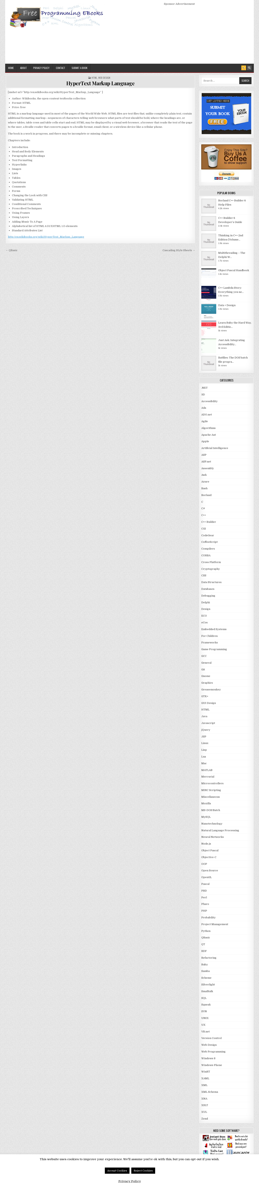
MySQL (206, 816)
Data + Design (227, 305)
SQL (203, 998)
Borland (206, 495)
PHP (204, 910)
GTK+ (204, 696)
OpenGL (206, 877)
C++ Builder (208, 521)
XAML (205, 1078)
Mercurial (207, 776)
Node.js (206, 843)
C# (203, 508)
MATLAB (206, 770)
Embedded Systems (214, 629)
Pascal (205, 883)
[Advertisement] (179, 34)
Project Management (214, 924)
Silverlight (208, 984)
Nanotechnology (211, 823)
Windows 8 (208, 1058)
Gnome (205, 676)
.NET (204, 387)
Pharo (205, 903)
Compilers (208, 548)
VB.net (205, 1031)
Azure (205, 481)
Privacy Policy (41, 68)
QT (203, 944)
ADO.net (206, 414)
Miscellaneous (210, 796)
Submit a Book (79, 68)
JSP (203, 736)
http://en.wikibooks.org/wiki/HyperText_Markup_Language (46, 236)
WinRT (205, 1071)
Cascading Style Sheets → (179, 250)
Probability (208, 917)
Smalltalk (207, 991)
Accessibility (209, 401)
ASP (203, 454)
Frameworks (209, 642)
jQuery (205, 729)
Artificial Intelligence (214, 448)
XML (204, 1085)
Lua (203, 756)
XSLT (204, 1105)
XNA (204, 1098)
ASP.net (206, 461)
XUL (204, 1111)
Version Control (211, 1038)
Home (11, 68)
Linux (204, 743)
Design (205, 608)
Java (204, 716)
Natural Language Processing (220, 830)
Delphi (205, 602)
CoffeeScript (209, 541)
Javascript (208, 723)
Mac (204, 763)
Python (205, 930)
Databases (207, 588)
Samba (205, 971)
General (206, 662)
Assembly (207, 468)
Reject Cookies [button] (143, 1170)
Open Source (209, 870)
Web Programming (213, 1051)
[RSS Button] (243, 67)
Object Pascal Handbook (233, 270)
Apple (205, 441)
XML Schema (209, 1091)
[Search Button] (249, 67)
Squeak (206, 1004)
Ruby (204, 964)
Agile (204, 421)
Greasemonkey (211, 689)
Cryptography (210, 568)
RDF (204, 951)
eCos (204, 622)
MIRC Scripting (211, 790)
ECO (204, 615)
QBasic (205, 937)
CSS (203, 575)
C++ (203, 515)
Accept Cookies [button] (117, 1170)
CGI (203, 528)
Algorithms (208, 428)
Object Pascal (209, 850)
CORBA (205, 555)
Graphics (207, 682)
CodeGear (207, 535)
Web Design (104, 78)
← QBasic (12, 250)
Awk (204, 474)
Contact (60, 68)
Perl (204, 897)
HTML (94, 78)
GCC (204, 656)
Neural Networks (212, 836)
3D (203, 394)
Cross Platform (211, 562)
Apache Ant (208, 434)
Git (203, 669)
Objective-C (208, 857)
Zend (204, 1118)
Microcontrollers (212, 783)
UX (203, 1024)
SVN (204, 1011)
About (23, 68)
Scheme (206, 977)
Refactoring (208, 957)
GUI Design (208, 703)
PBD (204, 890)
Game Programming (214, 649)
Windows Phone (211, 1065)
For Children (209, 635)
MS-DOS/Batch (210, 810)
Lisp (204, 749)
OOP (204, 863)
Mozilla (206, 803)
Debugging (208, 595)
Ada (203, 407)
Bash (204, 488)
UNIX (205, 1018)
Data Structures (211, 582)
